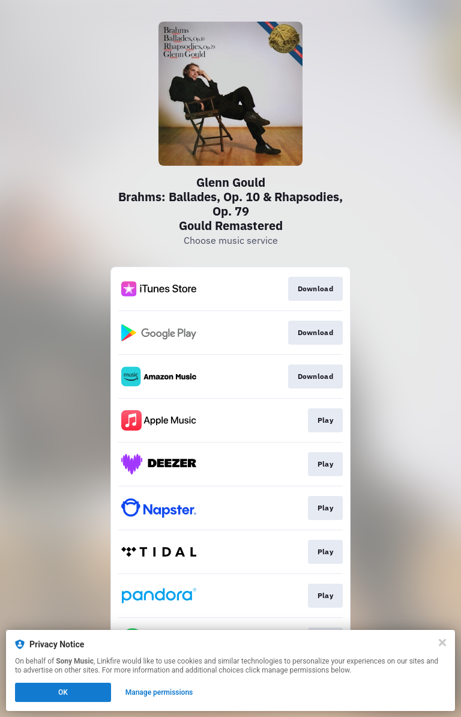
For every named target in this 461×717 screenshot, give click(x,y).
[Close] (442, 642)
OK (63, 692)
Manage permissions (159, 692)
